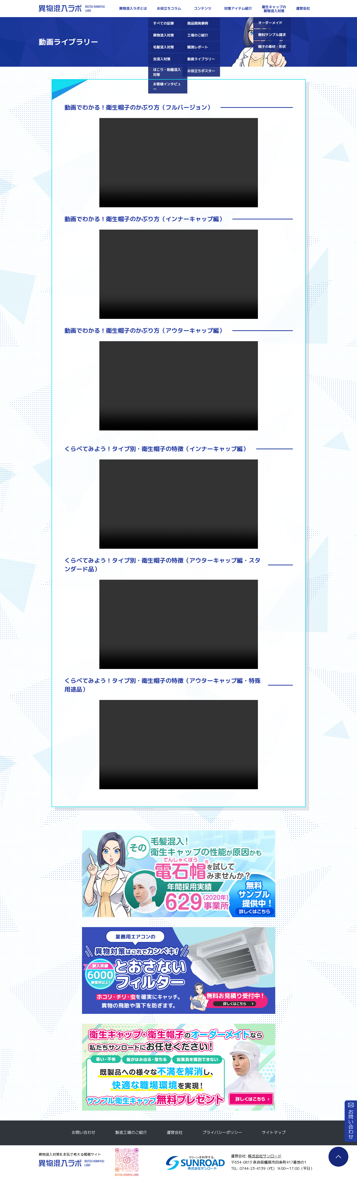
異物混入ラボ (71, 1163)
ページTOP (338, 1157)
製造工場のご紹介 (131, 1132)
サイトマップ (273, 1132)
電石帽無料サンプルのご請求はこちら (178, 873)
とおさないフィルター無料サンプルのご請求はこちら (178, 970)
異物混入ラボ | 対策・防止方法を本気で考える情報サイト (72, 8)
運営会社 (174, 1132)
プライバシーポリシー (222, 1132)
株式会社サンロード (264, 1156)
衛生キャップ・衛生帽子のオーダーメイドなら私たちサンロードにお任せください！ (178, 1067)
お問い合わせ (351, 1121)
